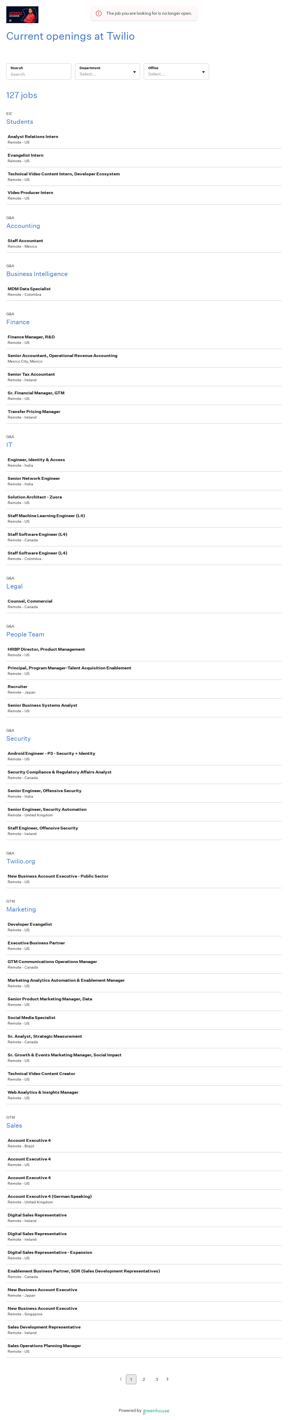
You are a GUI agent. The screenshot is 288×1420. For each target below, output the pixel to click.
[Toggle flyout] (134, 72)
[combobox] (148, 74)
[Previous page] (121, 1379)
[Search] (38, 74)
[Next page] (167, 1379)
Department (90, 68)
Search (17, 68)
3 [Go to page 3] (157, 1379)
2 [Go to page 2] (144, 1379)
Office (153, 68)
